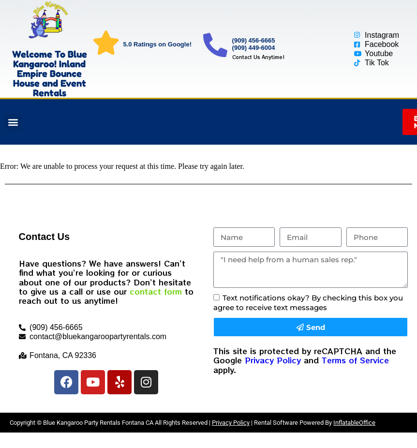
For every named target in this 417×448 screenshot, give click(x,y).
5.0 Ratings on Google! (157, 44)
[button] (13, 122)
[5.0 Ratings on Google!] (106, 42)
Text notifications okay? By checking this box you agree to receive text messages (308, 302)
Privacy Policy (273, 360)
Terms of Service (355, 360)
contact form (156, 291)
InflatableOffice (354, 422)
